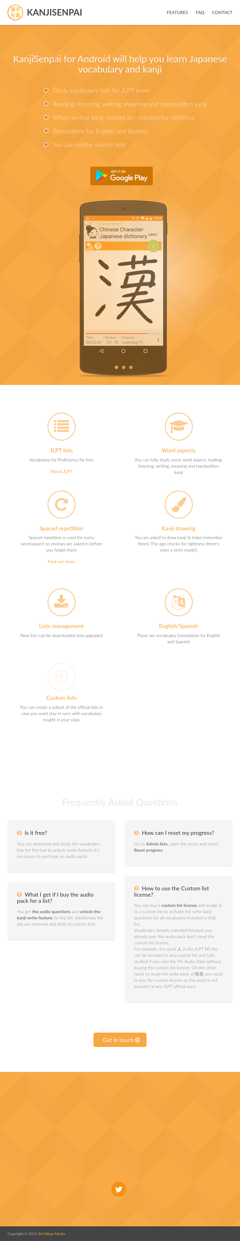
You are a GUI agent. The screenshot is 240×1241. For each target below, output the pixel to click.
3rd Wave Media (51, 1233)
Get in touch (121, 1039)
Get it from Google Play (121, 176)
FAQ (200, 12)
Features (177, 12)
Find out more (61, 561)
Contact (222, 12)
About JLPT (61, 471)
